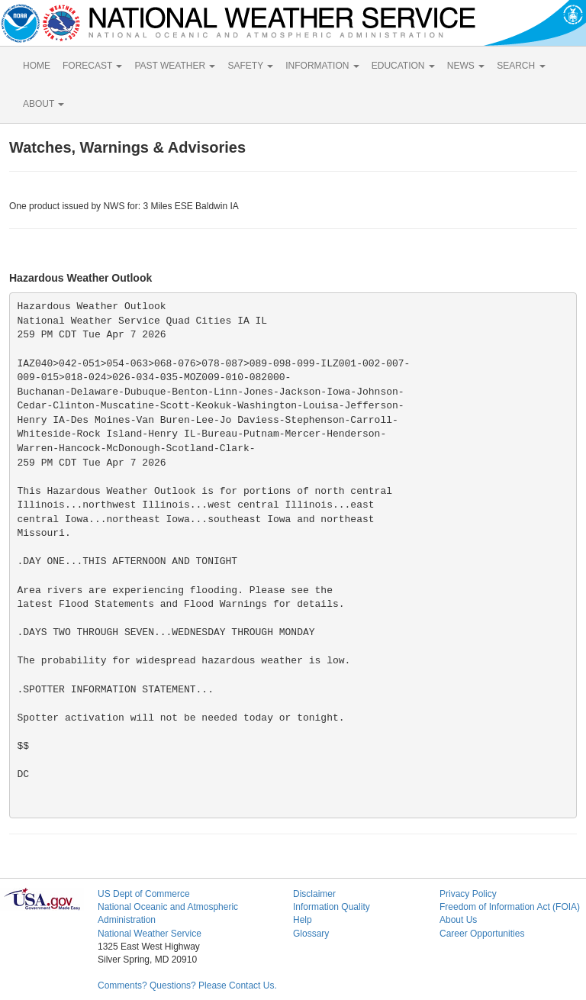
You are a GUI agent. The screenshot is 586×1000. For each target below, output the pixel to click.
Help (302, 920)
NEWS (466, 65)
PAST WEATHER (174, 65)
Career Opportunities (482, 933)
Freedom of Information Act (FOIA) (510, 907)
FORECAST (92, 65)
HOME (36, 65)
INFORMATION (322, 65)
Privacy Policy (468, 894)
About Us (458, 920)
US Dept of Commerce (144, 894)
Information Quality (331, 907)
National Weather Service (149, 933)
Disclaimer (314, 894)
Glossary (311, 933)
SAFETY (250, 65)
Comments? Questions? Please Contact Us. (187, 985)
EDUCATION (403, 65)
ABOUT (43, 103)
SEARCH (521, 65)
